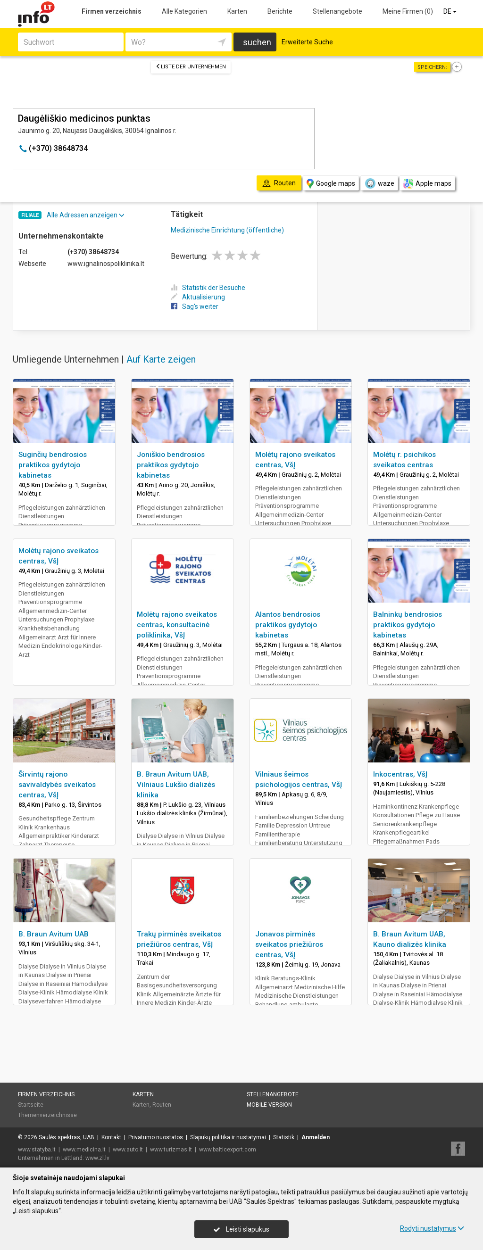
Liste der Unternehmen (191, 67)
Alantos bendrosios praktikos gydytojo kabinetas (287, 624)
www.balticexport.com (227, 1149)
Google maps (331, 184)
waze (379, 183)
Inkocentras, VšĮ (400, 774)
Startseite (30, 1104)
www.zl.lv (97, 1158)
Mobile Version (269, 1104)
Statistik (283, 1137)
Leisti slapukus (241, 1229)
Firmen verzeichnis (112, 11)
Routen (161, 1104)
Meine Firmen (408, 11)
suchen (257, 42)
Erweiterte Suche (307, 42)
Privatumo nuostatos (155, 1137)
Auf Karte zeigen (161, 359)
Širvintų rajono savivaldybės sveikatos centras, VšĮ (57, 784)
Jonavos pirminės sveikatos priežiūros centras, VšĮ (289, 944)
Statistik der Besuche (208, 287)
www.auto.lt (128, 1149)
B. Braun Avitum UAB (53, 934)
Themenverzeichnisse (47, 1115)
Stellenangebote (337, 11)
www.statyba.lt (37, 1149)
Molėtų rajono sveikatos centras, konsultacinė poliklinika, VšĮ (177, 624)
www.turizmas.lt (171, 1149)
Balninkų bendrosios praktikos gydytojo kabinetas (407, 624)
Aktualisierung (198, 297)
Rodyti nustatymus (432, 1228)
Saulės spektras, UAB (66, 1137)
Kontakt (111, 1137)
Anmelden (315, 1137)
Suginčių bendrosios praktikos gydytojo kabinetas (52, 465)
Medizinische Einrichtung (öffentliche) (227, 230)
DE (450, 11)
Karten (237, 11)
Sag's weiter (194, 306)
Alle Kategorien (184, 11)
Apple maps (427, 184)
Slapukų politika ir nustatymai (228, 1137)
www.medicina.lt (84, 1149)
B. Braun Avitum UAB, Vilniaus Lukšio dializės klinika (176, 784)
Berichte (279, 11)
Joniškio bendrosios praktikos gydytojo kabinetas (171, 465)
